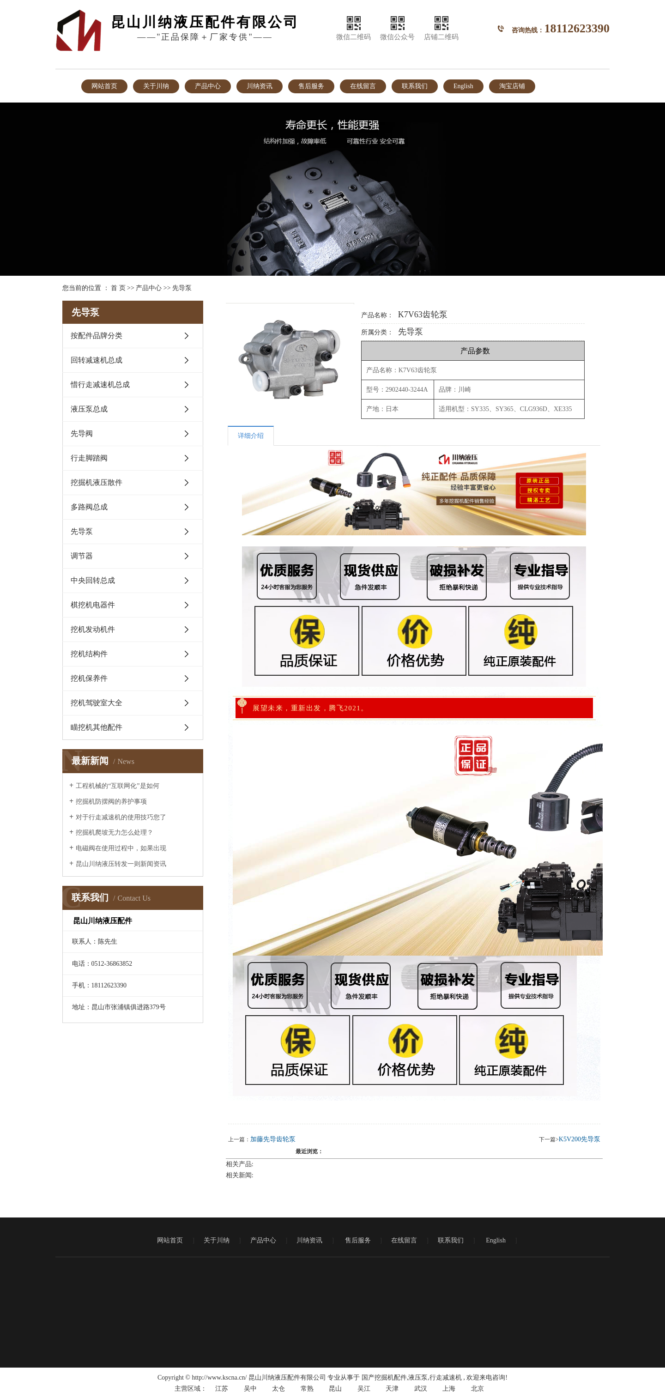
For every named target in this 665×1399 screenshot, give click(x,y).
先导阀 (82, 433)
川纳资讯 (259, 86)
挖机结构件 (89, 654)
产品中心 (208, 86)
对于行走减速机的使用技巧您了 (121, 817)
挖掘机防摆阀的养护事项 (111, 801)
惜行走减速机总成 (100, 384)
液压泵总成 (89, 409)
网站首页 (104, 86)
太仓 (278, 1388)
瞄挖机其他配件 (96, 727)
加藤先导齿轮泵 (273, 1139)
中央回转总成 (93, 580)
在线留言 (363, 86)
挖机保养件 (89, 678)
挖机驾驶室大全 (96, 703)
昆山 (335, 1388)
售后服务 (311, 86)
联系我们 (415, 86)
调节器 (82, 556)
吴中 (250, 1388)
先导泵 (182, 288)
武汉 (420, 1388)
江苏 (221, 1388)
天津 (392, 1388)
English (463, 86)
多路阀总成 (89, 507)
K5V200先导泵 (579, 1139)
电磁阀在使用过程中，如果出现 (121, 848)
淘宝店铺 (512, 86)
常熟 (307, 1388)
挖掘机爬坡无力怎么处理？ (114, 832)
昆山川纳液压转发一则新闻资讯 (121, 863)
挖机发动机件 (93, 629)
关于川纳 (156, 86)
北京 (477, 1388)
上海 (448, 1388)
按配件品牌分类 (96, 335)
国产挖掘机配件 (384, 1377)
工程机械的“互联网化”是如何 (117, 785)
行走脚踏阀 (89, 458)
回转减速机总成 (96, 360)
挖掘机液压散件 (96, 482)
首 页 (118, 288)
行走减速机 (445, 1377)
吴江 (363, 1388)
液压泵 (418, 1377)
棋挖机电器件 (93, 605)
